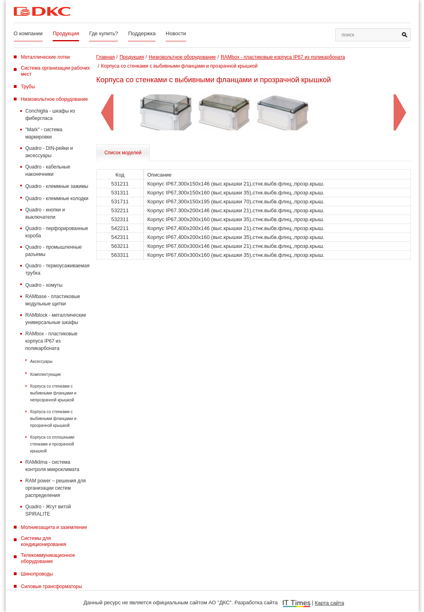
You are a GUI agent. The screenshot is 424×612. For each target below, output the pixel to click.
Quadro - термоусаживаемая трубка (57, 269)
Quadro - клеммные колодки (57, 198)
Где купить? (103, 33)
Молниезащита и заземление (54, 527)
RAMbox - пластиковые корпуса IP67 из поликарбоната (52, 341)
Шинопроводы (37, 574)
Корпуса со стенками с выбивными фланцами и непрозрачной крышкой (53, 393)
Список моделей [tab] (123, 153)
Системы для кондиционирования (43, 541)
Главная (105, 57)
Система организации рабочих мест (55, 71)
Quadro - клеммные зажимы (57, 186)
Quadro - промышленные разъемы (54, 250)
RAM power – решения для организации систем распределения (56, 488)
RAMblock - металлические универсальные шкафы (56, 318)
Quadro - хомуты (44, 285)
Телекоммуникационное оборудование (48, 558)
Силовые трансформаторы (51, 586)
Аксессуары (41, 361)
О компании (28, 33)
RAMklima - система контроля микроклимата (52, 465)
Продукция (66, 33)
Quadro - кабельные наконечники (48, 170)
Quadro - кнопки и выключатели (45, 213)
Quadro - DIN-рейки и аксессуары (49, 151)
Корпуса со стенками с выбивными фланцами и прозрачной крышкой (53, 418)
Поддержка (142, 33)
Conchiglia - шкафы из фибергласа (50, 114)
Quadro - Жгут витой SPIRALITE (48, 510)
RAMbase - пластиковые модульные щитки (53, 300)
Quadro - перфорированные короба (57, 232)
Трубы (28, 87)
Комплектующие (45, 374)
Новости (176, 33)
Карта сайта (329, 603)
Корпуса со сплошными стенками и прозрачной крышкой (52, 444)
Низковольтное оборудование (54, 99)
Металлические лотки (45, 57)
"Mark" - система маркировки (44, 133)
